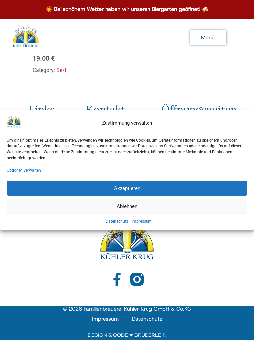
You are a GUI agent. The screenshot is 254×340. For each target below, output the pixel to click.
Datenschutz (117, 225)
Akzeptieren (127, 192)
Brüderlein (150, 335)
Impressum (142, 225)
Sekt (61, 70)
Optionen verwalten (24, 174)
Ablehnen (127, 210)
